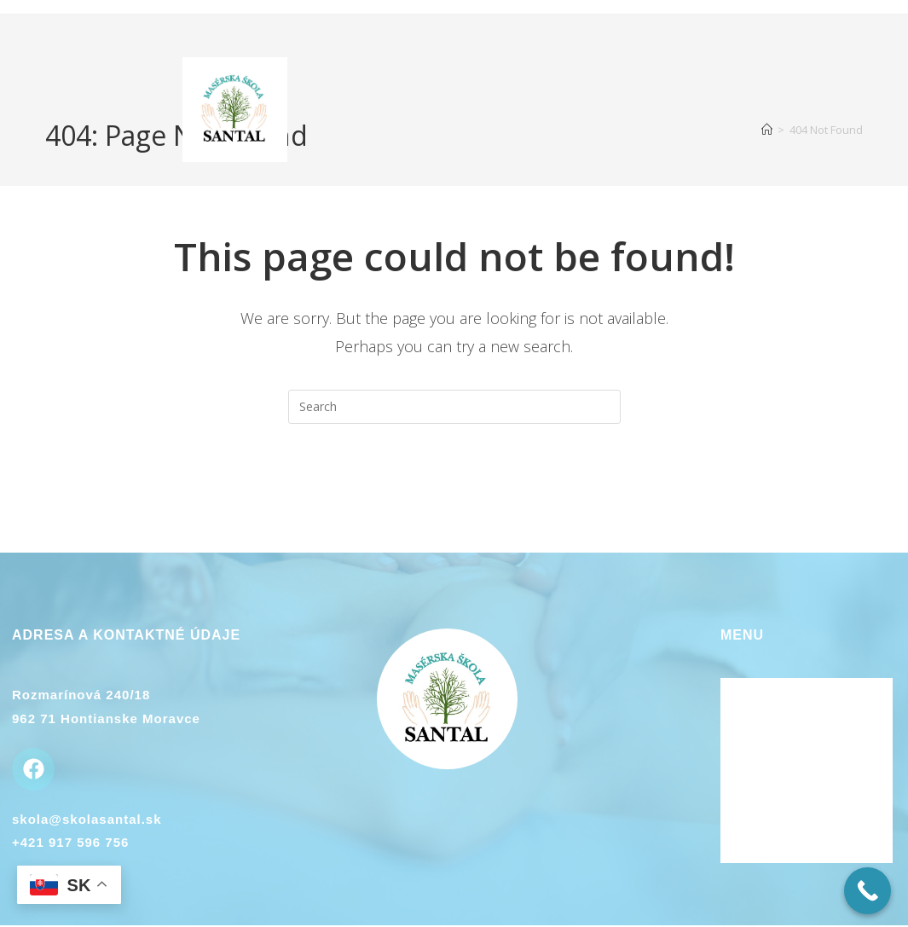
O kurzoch (756, 714)
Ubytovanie (760, 760)
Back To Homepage (454, 493)
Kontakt (748, 783)
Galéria (746, 806)
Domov (744, 691)
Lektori (745, 737)
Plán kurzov (762, 829)
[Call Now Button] (867, 890)
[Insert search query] (454, 407)
